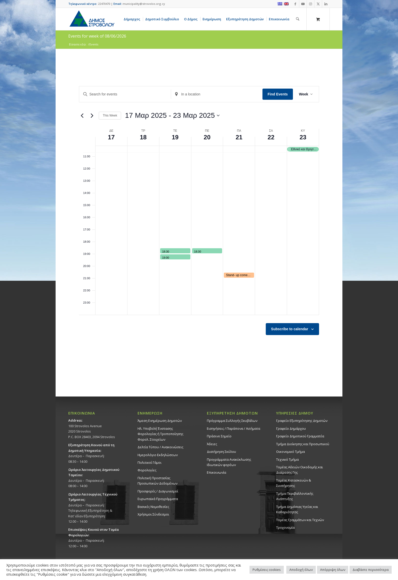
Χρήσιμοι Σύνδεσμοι (153, 514)
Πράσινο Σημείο (219, 436)
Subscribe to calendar (289, 329)
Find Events (278, 94)
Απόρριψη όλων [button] (332, 569)
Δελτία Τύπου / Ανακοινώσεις (160, 447)
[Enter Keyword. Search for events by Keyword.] (125, 94)
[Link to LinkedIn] (326, 4)
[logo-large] (91, 19)
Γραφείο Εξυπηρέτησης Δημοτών (301, 420)
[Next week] (92, 115)
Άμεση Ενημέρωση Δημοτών (160, 420)
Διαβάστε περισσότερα (371, 569)
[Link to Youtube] (303, 4)
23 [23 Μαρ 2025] (303, 137)
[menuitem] (132, 19)
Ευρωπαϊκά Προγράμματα (158, 498)
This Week (110, 115)
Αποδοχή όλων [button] (301, 569)
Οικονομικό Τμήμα (290, 451)
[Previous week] (82, 115)
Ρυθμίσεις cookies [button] (267, 569)
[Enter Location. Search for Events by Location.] (217, 94)
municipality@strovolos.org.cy (144, 4)
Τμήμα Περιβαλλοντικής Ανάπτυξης (294, 496)
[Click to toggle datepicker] (172, 115)
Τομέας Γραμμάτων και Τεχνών (300, 520)
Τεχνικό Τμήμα (287, 459)
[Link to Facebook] (295, 4)
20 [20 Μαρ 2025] (207, 137)
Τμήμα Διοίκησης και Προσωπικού (302, 444)
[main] (199, 223)
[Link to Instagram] (310, 4)
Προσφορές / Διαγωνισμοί (158, 491)
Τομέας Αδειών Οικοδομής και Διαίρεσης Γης (299, 470)
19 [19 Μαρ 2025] (175, 137)
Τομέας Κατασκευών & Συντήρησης (293, 483)
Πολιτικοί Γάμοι (149, 462)
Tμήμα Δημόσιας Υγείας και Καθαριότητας (297, 509)
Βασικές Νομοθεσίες (153, 506)
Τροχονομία (285, 527)
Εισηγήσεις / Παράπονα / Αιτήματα (233, 428)
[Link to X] (318, 4)
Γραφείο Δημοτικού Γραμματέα (300, 436)
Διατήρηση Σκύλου (221, 451)
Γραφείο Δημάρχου (291, 428)
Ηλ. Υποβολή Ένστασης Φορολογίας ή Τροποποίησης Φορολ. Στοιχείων (160, 434)
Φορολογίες (147, 470)
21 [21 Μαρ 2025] (239, 137)
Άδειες (212, 444)
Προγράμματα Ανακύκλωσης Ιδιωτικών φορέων (229, 462)
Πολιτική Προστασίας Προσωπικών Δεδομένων (157, 481)
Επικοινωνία (216, 472)
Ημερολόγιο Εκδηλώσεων (158, 455)
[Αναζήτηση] (298, 19)
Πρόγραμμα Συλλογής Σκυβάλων (232, 420)
